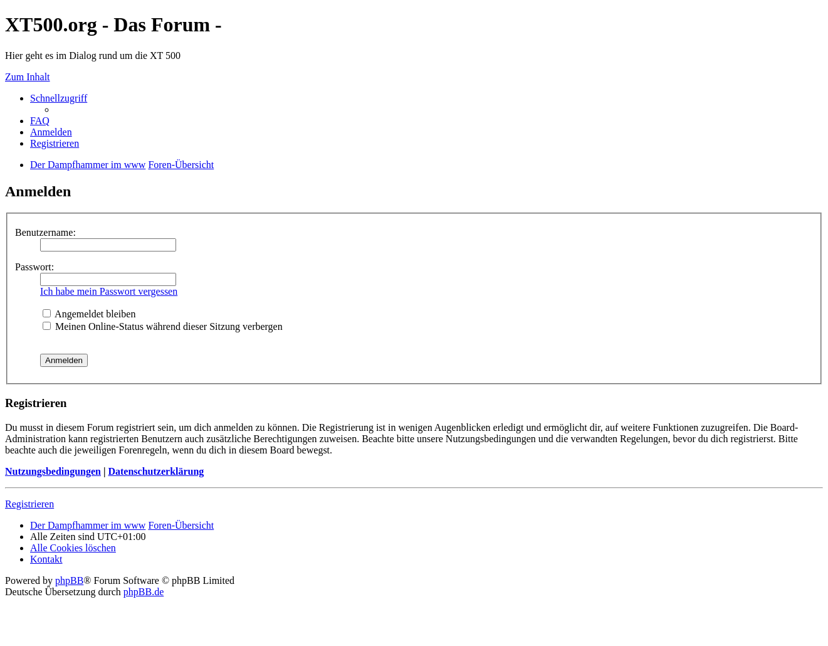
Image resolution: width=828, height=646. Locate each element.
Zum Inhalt (27, 76)
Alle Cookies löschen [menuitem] (73, 548)
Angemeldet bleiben (89, 314)
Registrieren (29, 504)
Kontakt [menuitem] (46, 559)
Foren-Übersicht (181, 525)
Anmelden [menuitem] (51, 132)
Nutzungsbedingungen (53, 471)
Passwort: (34, 267)
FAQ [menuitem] (40, 120)
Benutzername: (45, 232)
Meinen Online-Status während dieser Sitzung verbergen (163, 326)
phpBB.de (143, 591)
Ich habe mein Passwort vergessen (108, 291)
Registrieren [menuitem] (54, 143)
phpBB (69, 580)
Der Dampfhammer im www (87, 525)
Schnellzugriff (58, 98)
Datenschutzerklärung (156, 471)
